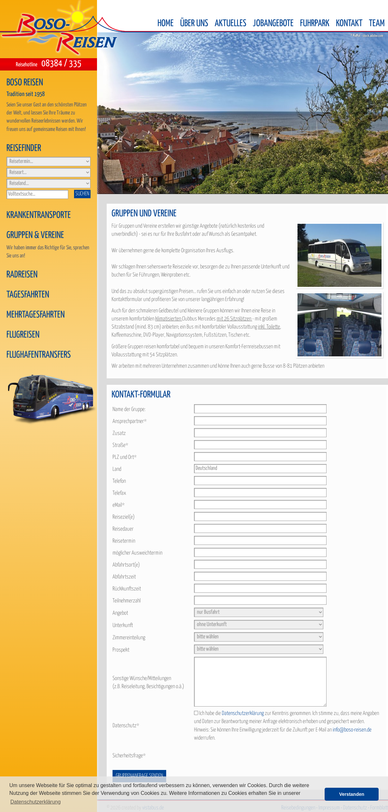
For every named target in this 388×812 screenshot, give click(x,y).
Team (377, 23)
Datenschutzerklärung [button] (35, 802)
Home (165, 23)
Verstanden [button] (351, 794)
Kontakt (349, 23)
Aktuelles (230, 23)
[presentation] (243, 756)
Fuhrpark (314, 23)
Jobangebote (273, 23)
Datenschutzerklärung (243, 713)
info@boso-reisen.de (352, 730)
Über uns (194, 23)
